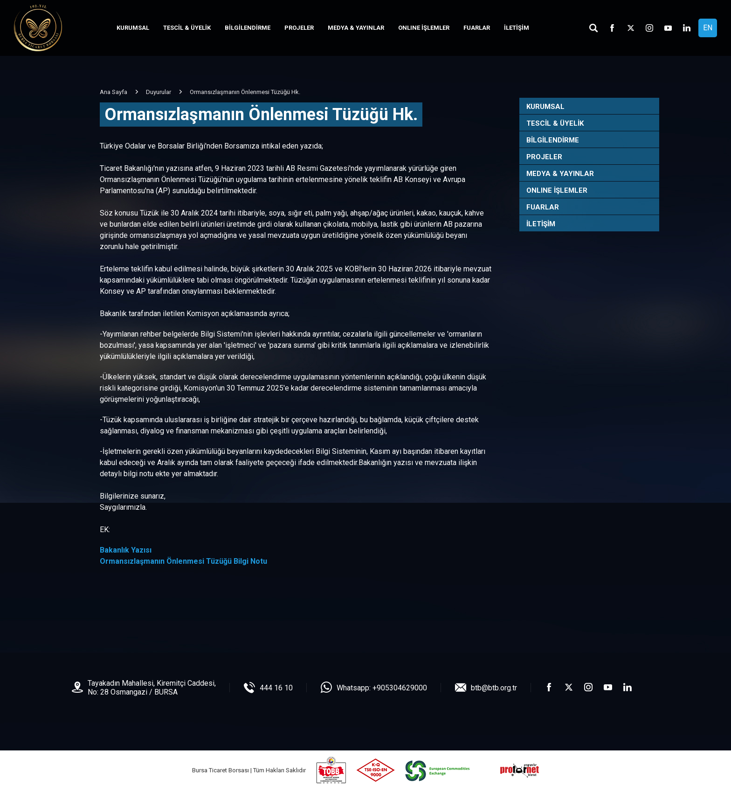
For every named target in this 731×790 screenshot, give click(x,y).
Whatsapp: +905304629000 (382, 687)
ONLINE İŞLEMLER (423, 27)
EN (707, 27)
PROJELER (299, 27)
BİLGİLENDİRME (247, 27)
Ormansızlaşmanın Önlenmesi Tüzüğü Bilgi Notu (183, 561)
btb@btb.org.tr (494, 687)
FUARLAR (476, 27)
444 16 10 (276, 687)
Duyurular (158, 91)
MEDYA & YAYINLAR (356, 27)
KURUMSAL (133, 27)
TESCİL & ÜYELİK (187, 27)
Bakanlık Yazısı (126, 550)
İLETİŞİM (516, 27)
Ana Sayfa (113, 91)
